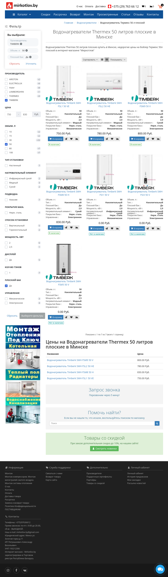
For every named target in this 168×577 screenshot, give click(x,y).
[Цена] (10, 114)
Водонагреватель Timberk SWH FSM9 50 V (145, 104)
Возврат (75, 14)
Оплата (89, 6)
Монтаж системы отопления (18, 483)
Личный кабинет (135, 473)
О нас (79, 6)
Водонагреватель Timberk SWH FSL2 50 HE (104, 104)
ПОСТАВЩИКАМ (13, 509)
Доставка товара (13, 496)
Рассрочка (60, 14)
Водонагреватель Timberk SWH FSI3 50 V (145, 193)
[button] (161, 6)
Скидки (45, 14)
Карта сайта (51, 480)
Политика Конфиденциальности (20, 506)
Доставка (100, 6)
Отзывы (139, 14)
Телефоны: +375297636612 (17, 522)
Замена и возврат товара (17, 502)
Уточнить (31, 63)
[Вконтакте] (25, 570)
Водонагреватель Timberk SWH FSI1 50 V (104, 193)
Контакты (153, 14)
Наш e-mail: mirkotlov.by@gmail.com (22, 532)
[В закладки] (71, 139)
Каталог (20, 14)
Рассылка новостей (136, 483)
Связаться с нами (54, 473)
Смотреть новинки (104, 448)
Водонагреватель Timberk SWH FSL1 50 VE (63, 104)
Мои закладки (134, 480)
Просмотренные (107, 14)
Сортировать (90, 59)
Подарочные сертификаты (99, 476)
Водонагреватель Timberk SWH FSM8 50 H (63, 193)
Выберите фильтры (32, 315)
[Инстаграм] (9, 570)
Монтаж (89, 14)
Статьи (125, 14)
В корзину (55, 139)
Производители (94, 473)
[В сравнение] (76, 139)
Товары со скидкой (95, 483)
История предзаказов (137, 476)
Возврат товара (53, 476)
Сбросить (14, 63)
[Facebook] (17, 570)
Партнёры (91, 480)
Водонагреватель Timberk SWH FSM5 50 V (63, 283)
